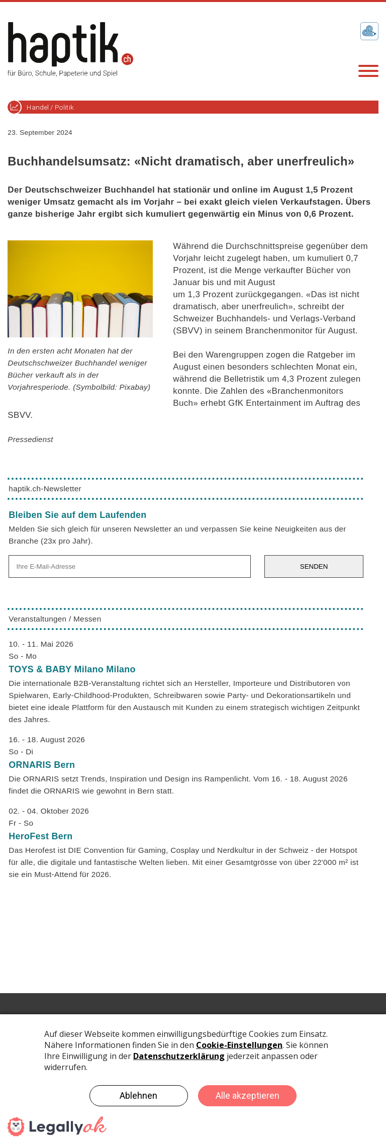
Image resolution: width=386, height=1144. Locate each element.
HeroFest (40, 836)
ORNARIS (42, 765)
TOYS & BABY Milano (72, 669)
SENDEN (314, 566)
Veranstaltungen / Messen (55, 618)
